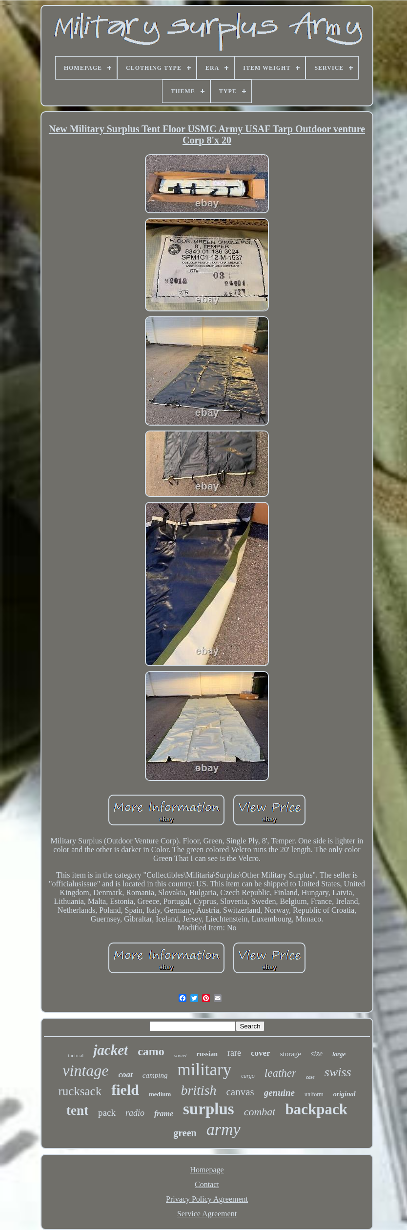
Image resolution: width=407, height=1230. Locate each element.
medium (160, 1094)
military (204, 1069)
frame (163, 1113)
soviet (180, 1055)
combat (260, 1112)
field (125, 1090)
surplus (208, 1109)
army (223, 1129)
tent (77, 1110)
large (339, 1054)
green (184, 1133)
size (317, 1053)
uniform (314, 1094)
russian (207, 1054)
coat (126, 1074)
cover (260, 1053)
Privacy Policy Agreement (207, 1199)
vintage (85, 1070)
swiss (338, 1072)
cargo (248, 1075)
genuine (279, 1092)
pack (107, 1112)
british (198, 1090)
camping (155, 1075)
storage (290, 1054)
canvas (240, 1092)
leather (280, 1073)
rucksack (80, 1091)
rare (234, 1053)
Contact (207, 1184)
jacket (110, 1050)
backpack (316, 1109)
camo (151, 1051)
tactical (76, 1055)
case (310, 1077)
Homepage (207, 1170)
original (344, 1094)
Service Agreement (207, 1214)
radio (134, 1113)
